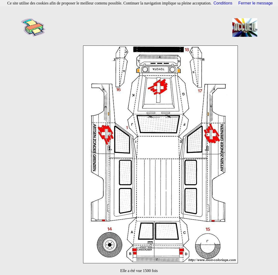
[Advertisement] (140, 27)
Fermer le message (255, 3)
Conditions (223, 3)
